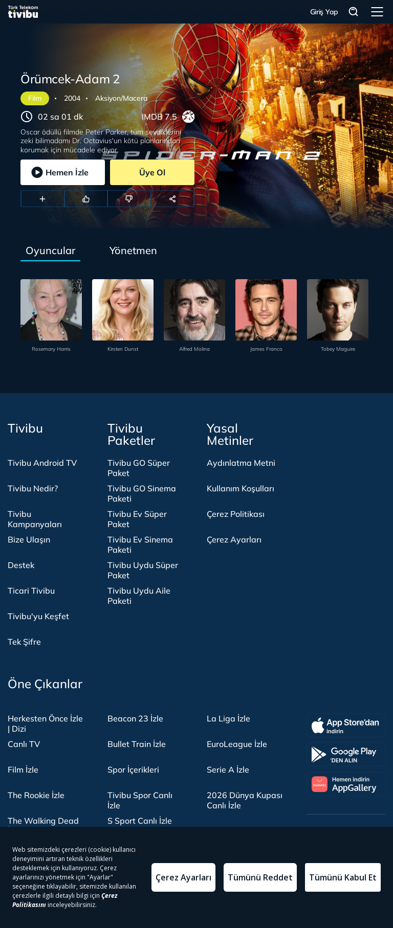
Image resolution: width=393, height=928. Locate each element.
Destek (21, 565)
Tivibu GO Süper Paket (138, 468)
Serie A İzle (228, 769)
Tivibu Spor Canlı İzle (139, 800)
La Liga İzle (228, 718)
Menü (377, 12)
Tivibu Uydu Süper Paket (142, 570)
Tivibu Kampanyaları (35, 519)
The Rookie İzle (36, 795)
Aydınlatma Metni (241, 463)
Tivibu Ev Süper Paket (137, 519)
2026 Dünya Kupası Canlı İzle (244, 800)
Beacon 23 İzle (135, 718)
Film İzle (23, 769)
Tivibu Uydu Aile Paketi (138, 595)
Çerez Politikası (236, 514)
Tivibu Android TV (42, 463)
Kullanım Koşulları (240, 488)
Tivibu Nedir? (33, 488)
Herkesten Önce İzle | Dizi (45, 723)
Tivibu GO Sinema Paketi (141, 493)
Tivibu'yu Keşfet (38, 616)
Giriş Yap (324, 11)
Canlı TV (24, 744)
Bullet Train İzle (136, 744)
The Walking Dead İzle (43, 826)
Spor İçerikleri (133, 769)
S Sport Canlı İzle (139, 821)
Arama (353, 12)
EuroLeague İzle (237, 744)
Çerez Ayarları (234, 539)
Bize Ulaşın (29, 539)
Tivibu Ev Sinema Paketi (140, 544)
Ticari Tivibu (31, 590)
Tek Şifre (24, 642)
